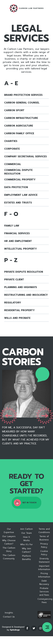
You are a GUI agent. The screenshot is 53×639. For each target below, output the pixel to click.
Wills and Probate (17, 318)
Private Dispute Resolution (23, 272)
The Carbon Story (9, 549)
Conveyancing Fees (44, 600)
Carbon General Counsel (21, 102)
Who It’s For (26, 544)
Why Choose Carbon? (9, 542)
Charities (10, 141)
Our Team (26, 533)
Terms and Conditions (44, 530)
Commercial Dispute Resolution (18, 171)
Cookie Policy (44, 553)
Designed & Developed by (13, 628)
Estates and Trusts (18, 202)
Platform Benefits (26, 557)
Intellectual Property (20, 249)
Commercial (12, 164)
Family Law (11, 225)
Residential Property (19, 310)
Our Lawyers (9, 536)
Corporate (12, 149)
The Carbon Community (9, 557)
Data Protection (16, 187)
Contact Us (9, 616)
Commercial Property (20, 179)
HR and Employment (18, 241)
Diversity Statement (44, 560)
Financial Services (17, 233)
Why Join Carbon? (26, 550)
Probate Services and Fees (44, 591)
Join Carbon (26, 528)
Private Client (14, 279)
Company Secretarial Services (25, 156)
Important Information (44, 567)
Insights (9, 612)
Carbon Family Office (19, 133)
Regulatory (12, 302)
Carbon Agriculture (18, 126)
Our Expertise (9, 530)
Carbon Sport (14, 110)
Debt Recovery (44, 582)
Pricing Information (44, 575)
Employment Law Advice (20, 195)
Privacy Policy (44, 545)
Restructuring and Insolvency (26, 295)
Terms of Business (44, 538)
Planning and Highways (20, 287)
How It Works (26, 539)
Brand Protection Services (23, 95)
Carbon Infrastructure (21, 118)
